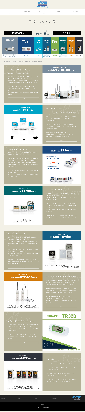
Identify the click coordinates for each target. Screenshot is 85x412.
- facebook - (42, 405)
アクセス (36, 399)
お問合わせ (20, 399)
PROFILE (10, 12)
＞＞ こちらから (47, 61)
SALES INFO (42, 12)
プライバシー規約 (4, 399)
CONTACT (59, 12)
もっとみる (23, 98)
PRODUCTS (26, 12)
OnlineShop (75, 12)
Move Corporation (41, 408)
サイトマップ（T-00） (56, 399)
